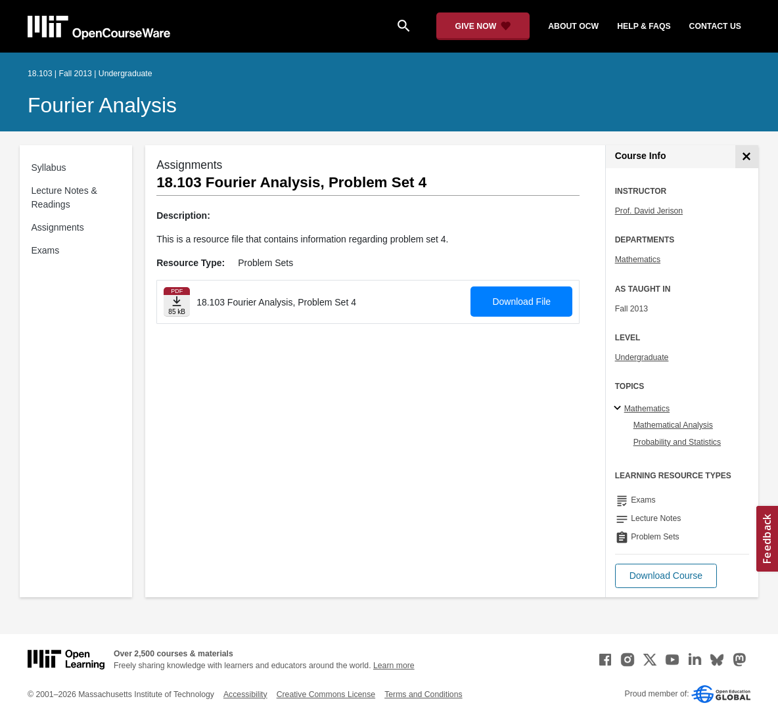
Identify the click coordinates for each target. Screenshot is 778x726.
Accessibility (245, 694)
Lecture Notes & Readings (64, 197)
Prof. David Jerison (649, 211)
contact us (715, 26)
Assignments (58, 227)
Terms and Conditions (423, 694)
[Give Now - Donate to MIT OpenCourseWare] (483, 26)
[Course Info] (746, 156)
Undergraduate (642, 357)
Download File (521, 301)
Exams (46, 250)
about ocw (573, 26)
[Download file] (177, 302)
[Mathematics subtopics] (619, 408)
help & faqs (643, 26)
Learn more (394, 665)
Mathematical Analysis (673, 425)
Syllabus (49, 167)
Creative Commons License (326, 694)
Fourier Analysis (102, 105)
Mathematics (637, 259)
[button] (666, 576)
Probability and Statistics (677, 442)
